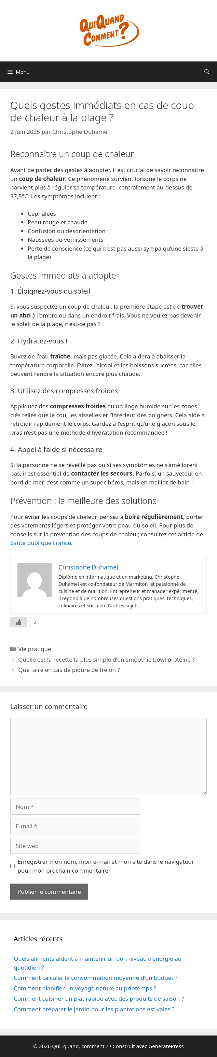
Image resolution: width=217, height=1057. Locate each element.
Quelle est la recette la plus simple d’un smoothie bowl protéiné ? (106, 659)
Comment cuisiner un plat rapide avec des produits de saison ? (99, 998)
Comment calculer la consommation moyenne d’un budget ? (95, 978)
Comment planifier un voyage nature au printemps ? (85, 988)
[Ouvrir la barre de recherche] (207, 71)
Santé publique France (40, 543)
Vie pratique (34, 649)
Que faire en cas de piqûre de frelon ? (69, 670)
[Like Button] (18, 622)
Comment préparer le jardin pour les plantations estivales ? (94, 1009)
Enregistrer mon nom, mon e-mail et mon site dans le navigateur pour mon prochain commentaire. (106, 866)
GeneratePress (166, 1046)
